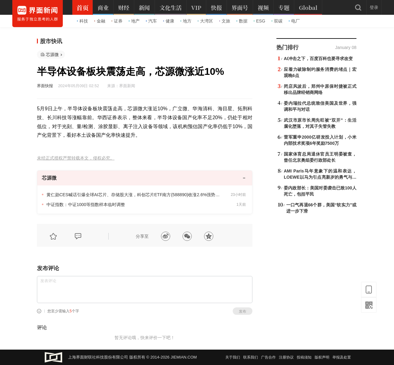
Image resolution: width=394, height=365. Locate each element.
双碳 (277, 20)
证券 (117, 20)
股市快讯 (51, 41)
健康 (168, 20)
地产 (134, 20)
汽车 (151, 20)
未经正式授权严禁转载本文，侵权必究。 (76, 158)
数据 (241, 20)
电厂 (294, 20)
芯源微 (52, 54)
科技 (82, 20)
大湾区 (205, 20)
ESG (259, 20)
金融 (99, 20)
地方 (185, 20)
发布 (242, 311)
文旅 (224, 20)
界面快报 (45, 85)
